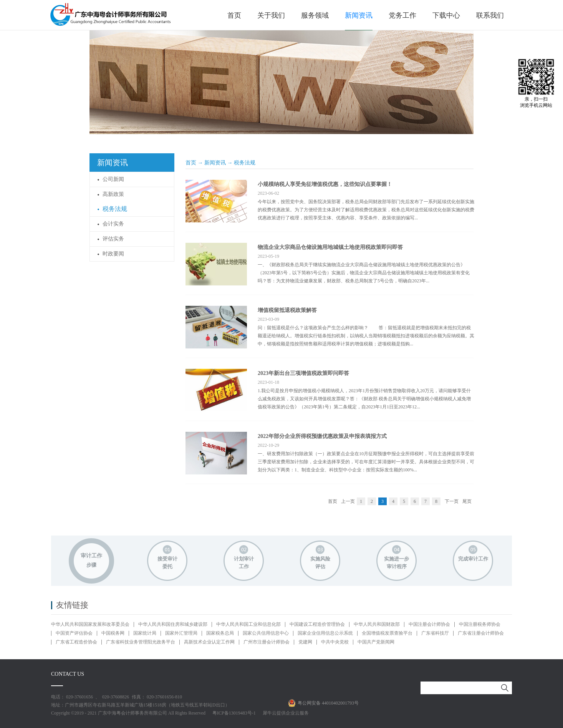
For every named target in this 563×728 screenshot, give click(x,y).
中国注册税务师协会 (479, 624)
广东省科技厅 (435, 633)
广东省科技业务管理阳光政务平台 (140, 642)
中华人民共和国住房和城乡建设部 (172, 624)
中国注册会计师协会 (429, 624)
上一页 (348, 501)
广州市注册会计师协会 (266, 642)
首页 (234, 15)
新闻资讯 (215, 163)
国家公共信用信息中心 (266, 633)
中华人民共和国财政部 (377, 624)
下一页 (452, 501)
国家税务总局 (220, 633)
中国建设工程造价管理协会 (317, 624)
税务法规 (244, 163)
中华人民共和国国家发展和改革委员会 (90, 624)
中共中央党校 (335, 642)
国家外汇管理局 (181, 633)
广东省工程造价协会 (76, 642)
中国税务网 (112, 633)
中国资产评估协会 (74, 633)
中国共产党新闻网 (376, 642)
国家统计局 (144, 633)
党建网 (305, 642)
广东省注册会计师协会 (481, 633)
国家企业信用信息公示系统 (325, 633)
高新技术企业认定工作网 (209, 642)
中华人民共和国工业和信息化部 (248, 624)
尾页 (467, 501)
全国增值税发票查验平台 (387, 633)
